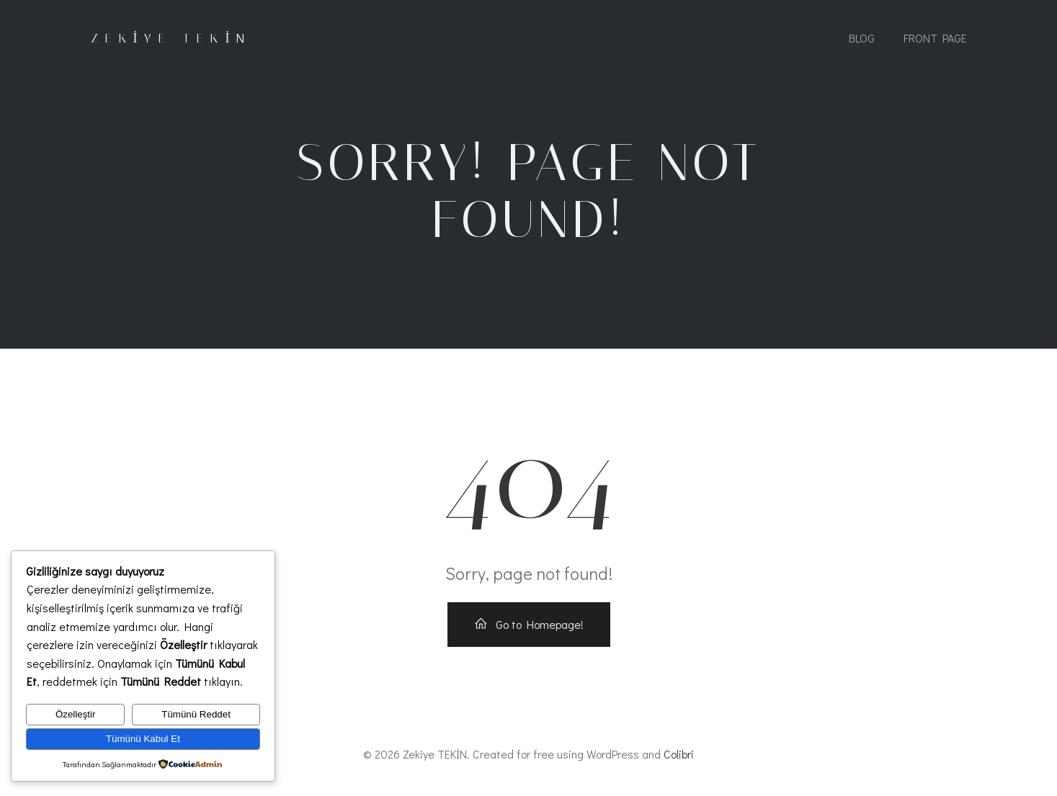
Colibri (679, 753)
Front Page (935, 37)
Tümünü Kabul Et (143, 738)
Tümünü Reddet (196, 714)
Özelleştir (75, 714)
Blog (862, 37)
